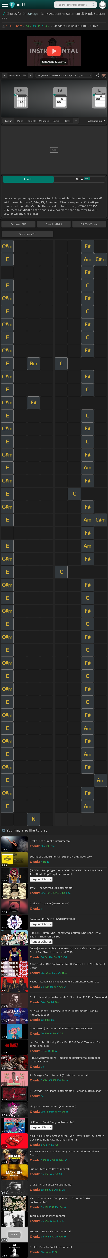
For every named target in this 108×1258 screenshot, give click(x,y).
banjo (56, 121)
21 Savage (30, 13)
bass (67, 121)
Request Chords (41, 879)
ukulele (32, 121)
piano (20, 121)
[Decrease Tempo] (4, 75)
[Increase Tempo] (30, 75)
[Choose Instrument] (75, 120)
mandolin (44, 121)
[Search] (93, 4)
